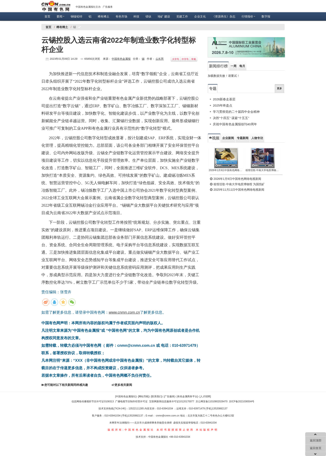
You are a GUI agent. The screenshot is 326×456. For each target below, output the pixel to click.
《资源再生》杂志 (223, 16)
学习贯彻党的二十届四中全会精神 (236, 111)
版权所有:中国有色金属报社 (131, 429)
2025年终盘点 (222, 105)
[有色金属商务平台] (187, 396)
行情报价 (248, 16)
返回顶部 (315, 440)
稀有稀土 (103, 16)
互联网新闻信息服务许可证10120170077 (171, 401)
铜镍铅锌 (76, 16)
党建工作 (182, 16)
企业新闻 (228, 138)
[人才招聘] (205, 396)
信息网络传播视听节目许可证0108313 (93, 401)
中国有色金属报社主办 (88, 6)
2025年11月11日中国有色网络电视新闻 (237, 189)
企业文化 (200, 16)
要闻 (60, 16)
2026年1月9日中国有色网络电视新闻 (226, 170)
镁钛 (148, 16)
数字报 (266, 16)
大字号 (175, 59)
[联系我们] (156, 396)
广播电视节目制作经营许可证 (131, 401)
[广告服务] (169, 396)
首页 (47, 16)
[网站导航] (143, 396)
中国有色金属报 (121, 58)
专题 (212, 89)
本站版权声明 (207, 429)
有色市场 (121, 16)
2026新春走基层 (224, 99)
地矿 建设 (164, 16)
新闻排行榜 (218, 66)
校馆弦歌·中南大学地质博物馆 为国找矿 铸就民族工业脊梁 (263, 170)
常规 (193, 59)
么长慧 (160, 58)
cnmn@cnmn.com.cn (168, 415)
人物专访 (257, 138)
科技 (136, 16)
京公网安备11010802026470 (211, 401)
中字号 (185, 59)
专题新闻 (242, 138)
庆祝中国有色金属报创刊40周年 (235, 124)
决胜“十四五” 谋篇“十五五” (231, 118)
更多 (279, 88)
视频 (214, 138)
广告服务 (108, 6)
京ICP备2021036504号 (241, 401)
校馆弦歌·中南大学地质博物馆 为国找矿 (237, 184)
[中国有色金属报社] (126, 396)
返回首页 (315, 448)
